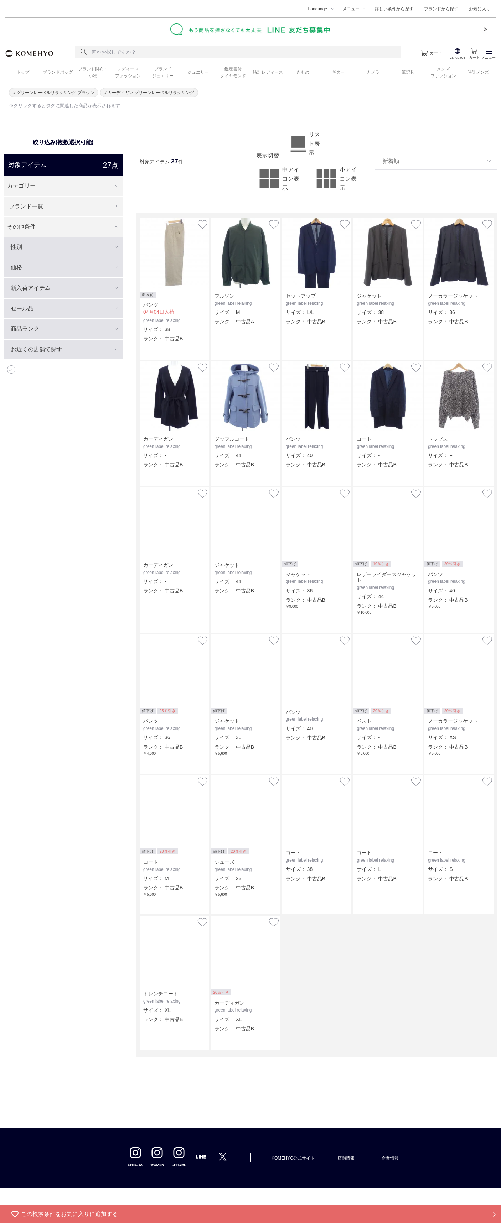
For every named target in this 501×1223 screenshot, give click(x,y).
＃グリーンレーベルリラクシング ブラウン (53, 92)
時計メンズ (478, 72)
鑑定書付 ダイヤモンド (233, 72)
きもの (302, 72)
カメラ (373, 72)
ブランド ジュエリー (163, 72)
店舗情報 (346, 1158)
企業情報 (390, 1158)
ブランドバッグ (58, 72)
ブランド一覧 (26, 206)
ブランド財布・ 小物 (93, 72)
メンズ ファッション (443, 72)
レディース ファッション (128, 72)
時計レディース (268, 72)
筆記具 (408, 72)
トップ (22, 72)
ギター (338, 72)
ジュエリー (198, 72)
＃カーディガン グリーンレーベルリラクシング (148, 92)
